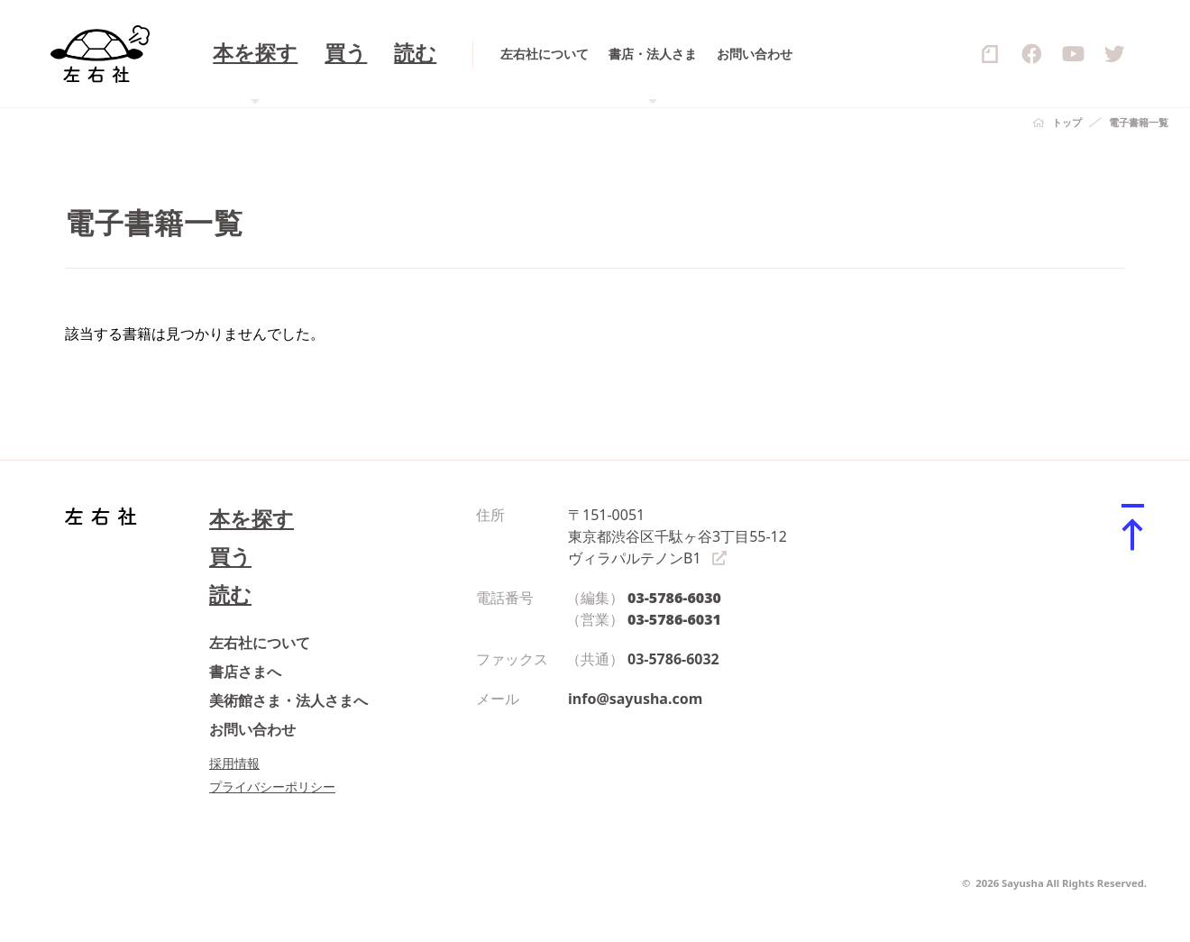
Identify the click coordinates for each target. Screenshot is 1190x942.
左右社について (259, 643)
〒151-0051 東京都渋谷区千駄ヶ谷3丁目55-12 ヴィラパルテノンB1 (677, 536)
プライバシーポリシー (272, 786)
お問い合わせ (252, 729)
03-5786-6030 (674, 598)
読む (230, 594)
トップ (1067, 122)
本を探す (251, 519)
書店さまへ (245, 671)
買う (230, 557)
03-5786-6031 (674, 619)
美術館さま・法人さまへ (288, 700)
